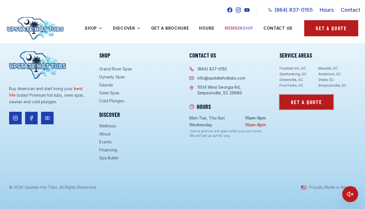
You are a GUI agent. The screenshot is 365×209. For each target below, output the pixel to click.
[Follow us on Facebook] (31, 118)
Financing (108, 149)
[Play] (350, 194)
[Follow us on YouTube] (47, 118)
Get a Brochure (170, 28)
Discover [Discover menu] (127, 28)
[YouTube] (247, 10)
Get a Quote (331, 28)
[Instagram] (238, 10)
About (104, 133)
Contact (350, 10)
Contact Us (278, 28)
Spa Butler (109, 157)
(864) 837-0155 (290, 10)
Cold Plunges (111, 100)
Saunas (106, 84)
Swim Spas (109, 92)
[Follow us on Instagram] (15, 118)
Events (105, 141)
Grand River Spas (115, 68)
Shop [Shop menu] (94, 28)
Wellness (107, 125)
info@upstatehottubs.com (217, 78)
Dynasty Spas (112, 76)
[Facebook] (229, 10)
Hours (327, 10)
